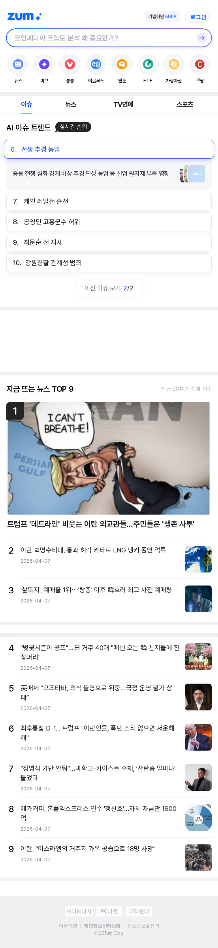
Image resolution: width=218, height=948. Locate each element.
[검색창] (98, 38)
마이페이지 (79, 911)
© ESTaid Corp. (109, 933)
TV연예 (123, 104)
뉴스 (70, 104)
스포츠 (185, 104)
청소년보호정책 (143, 926)
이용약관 (68, 926)
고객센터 (139, 911)
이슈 (26, 104)
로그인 (198, 17)
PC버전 (109, 911)
